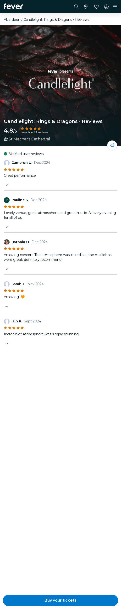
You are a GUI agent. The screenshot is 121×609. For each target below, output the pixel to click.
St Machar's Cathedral (29, 139)
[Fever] (13, 6)
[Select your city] (86, 7)
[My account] (106, 7)
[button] (60, 600)
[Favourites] (96, 6)
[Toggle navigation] (115, 7)
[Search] (76, 7)
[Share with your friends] (112, 145)
